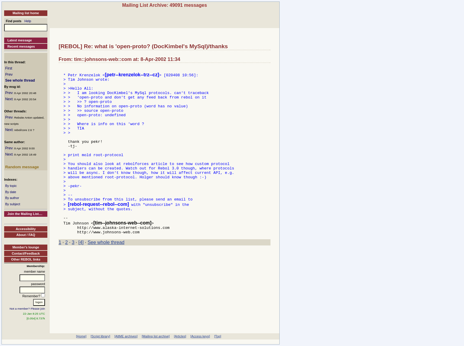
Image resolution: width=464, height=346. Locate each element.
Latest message (19, 40)
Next (8, 99)
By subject (12, 204)
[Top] (217, 336)
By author (12, 198)
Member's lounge (25, 247)
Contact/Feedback (26, 253)
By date (10, 192)
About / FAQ (25, 235)
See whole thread (20, 80)
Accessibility (26, 229)
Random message (22, 167)
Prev (8, 74)
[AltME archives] (126, 336)
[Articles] (180, 336)
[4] (81, 272)
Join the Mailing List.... (24, 214)
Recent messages (21, 46)
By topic (11, 185)
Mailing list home (25, 13)
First (8, 68)
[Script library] (100, 336)
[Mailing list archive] (156, 336)
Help (28, 21)
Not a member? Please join (27, 308)
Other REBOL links (26, 259)
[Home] (81, 336)
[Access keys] (200, 336)
